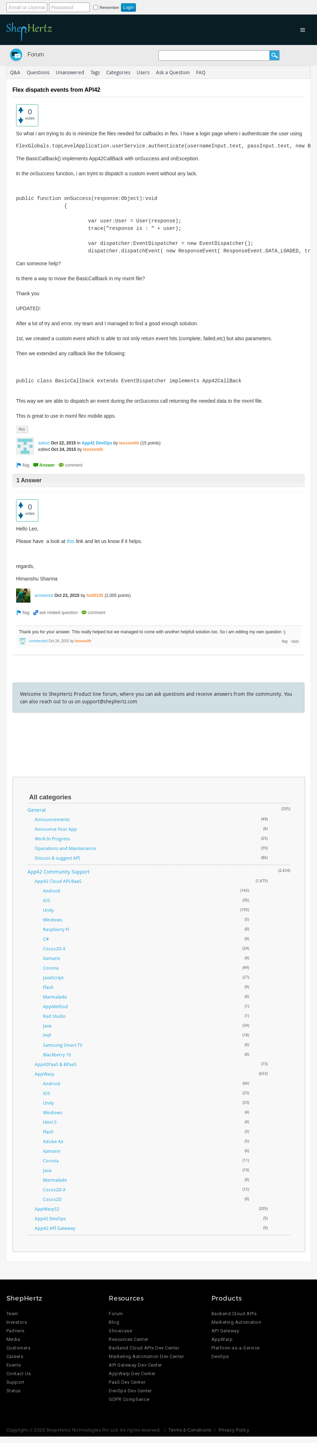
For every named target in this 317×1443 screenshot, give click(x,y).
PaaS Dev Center (127, 1382)
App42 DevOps (97, 443)
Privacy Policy (234, 1429)
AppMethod (55, 1006)
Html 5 (50, 1122)
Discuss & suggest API (57, 858)
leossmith (129, 443)
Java (47, 1025)
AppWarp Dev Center (132, 1373)
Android (51, 891)
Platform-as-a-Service (235, 1348)
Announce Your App (56, 829)
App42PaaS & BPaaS (56, 1064)
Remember (109, 7)
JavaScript (53, 977)
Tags (95, 72)
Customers (18, 1348)
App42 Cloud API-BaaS (58, 881)
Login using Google (205, 6)
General (37, 809)
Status (13, 1390)
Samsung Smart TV (62, 1045)
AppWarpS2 (47, 1209)
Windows (52, 919)
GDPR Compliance (129, 1399)
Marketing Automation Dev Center (146, 1356)
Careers (15, 1356)
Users (143, 72)
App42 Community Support (58, 871)
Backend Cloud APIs (234, 1313)
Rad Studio (54, 1016)
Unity (48, 910)
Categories (118, 72)
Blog (114, 1322)
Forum (36, 54)
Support (15, 1382)
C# (46, 939)
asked (44, 443)
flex (22, 429)
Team (12, 1313)
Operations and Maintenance (65, 848)
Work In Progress (52, 838)
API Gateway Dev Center (135, 1365)
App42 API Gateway (55, 1228)
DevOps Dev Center (130, 1390)
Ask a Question (173, 72)
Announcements (52, 819)
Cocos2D (52, 1199)
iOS (46, 900)
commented (38, 641)
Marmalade (55, 997)
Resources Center (128, 1339)
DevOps (220, 1356)
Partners (15, 1330)
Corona (51, 968)
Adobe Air (53, 1141)
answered (44, 595)
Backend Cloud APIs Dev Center (144, 1348)
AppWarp (44, 1074)
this (70, 541)
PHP (47, 1035)
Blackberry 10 (57, 1054)
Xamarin (51, 958)
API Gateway (225, 1330)
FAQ (200, 72)
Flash (48, 987)
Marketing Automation (236, 1322)
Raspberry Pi (56, 929)
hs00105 (94, 595)
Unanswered (70, 72)
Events (13, 1365)
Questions (38, 72)
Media (13, 1339)
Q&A (15, 72)
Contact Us (18, 1373)
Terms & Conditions (190, 1429)
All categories (50, 797)
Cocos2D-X (54, 948)
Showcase (120, 1330)
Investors (16, 1322)
